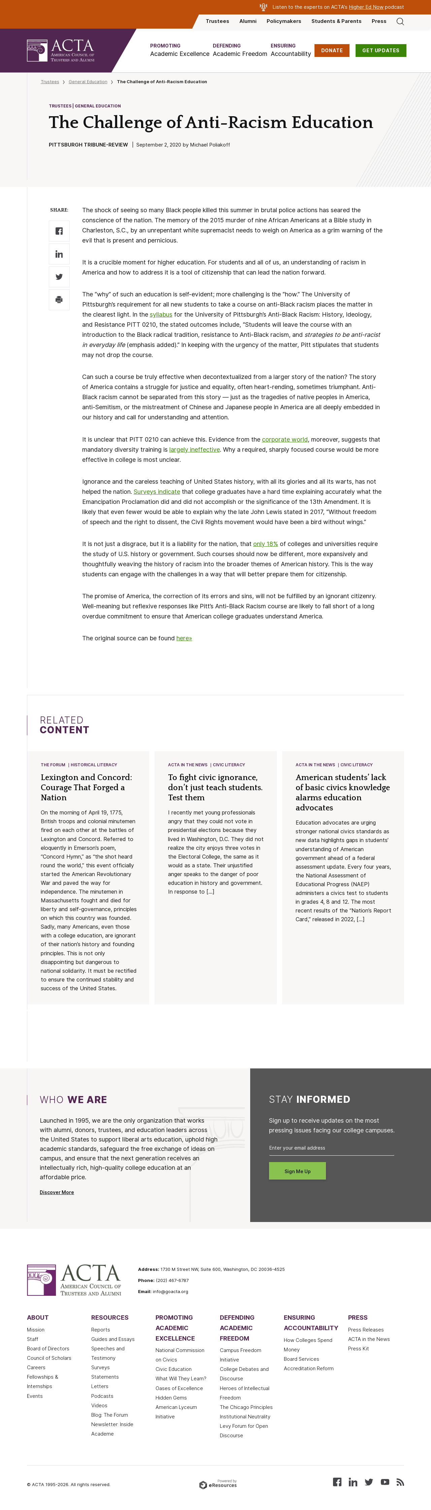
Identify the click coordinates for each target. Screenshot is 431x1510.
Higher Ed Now (366, 7)
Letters (99, 1386)
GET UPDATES (381, 50)
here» (184, 638)
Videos (99, 1406)
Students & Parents (336, 21)
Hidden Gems (171, 1398)
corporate (277, 439)
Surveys (100, 1367)
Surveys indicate (157, 491)
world (300, 439)
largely (179, 449)
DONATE (332, 50)
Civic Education (174, 1369)
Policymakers (284, 21)
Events (35, 1396)
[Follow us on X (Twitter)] (369, 1481)
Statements (105, 1377)
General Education (88, 81)
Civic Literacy (229, 764)
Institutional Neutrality (245, 1417)
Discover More (57, 1192)
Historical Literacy (94, 764)
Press (379, 21)
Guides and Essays (113, 1339)
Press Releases (366, 1330)
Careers (36, 1367)
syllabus (161, 314)
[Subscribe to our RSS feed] (400, 1481)
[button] (179, 50)
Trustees (217, 21)
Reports (100, 1330)
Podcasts (102, 1396)
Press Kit (358, 1349)
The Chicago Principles (246, 1407)
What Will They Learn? (181, 1379)
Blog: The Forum (109, 1415)
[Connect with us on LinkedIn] (353, 1481)
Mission (35, 1330)
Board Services (301, 1359)
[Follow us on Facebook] (337, 1481)
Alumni (248, 21)
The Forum (53, 764)
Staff (32, 1339)
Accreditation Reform (309, 1369)
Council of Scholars (49, 1358)
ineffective (205, 449)
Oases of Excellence (179, 1388)
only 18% (265, 543)
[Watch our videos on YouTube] (385, 1481)
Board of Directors (48, 1349)
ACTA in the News (187, 764)
